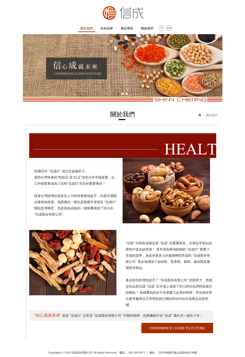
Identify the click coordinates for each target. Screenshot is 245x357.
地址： (153, 352)
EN (169, 28)
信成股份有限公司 (122, 13)
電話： (123, 352)
